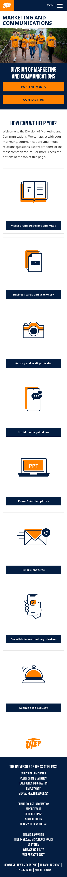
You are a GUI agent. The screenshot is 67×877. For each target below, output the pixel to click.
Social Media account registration (33, 639)
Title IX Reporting (33, 834)
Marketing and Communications (27, 20)
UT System (33, 845)
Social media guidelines (33, 432)
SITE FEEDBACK (43, 870)
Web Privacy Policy (33, 855)
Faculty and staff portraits (33, 363)
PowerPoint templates (33, 501)
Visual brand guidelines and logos (33, 225)
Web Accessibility (33, 849)
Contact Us (33, 100)
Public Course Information (33, 804)
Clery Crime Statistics (33, 778)
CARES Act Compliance (33, 773)
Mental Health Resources (33, 793)
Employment (33, 788)
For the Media (33, 87)
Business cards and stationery (33, 294)
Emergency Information (33, 783)
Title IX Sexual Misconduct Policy (33, 839)
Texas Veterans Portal (33, 824)
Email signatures (34, 570)
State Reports (33, 819)
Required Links (33, 814)
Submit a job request (33, 708)
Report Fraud (33, 809)
